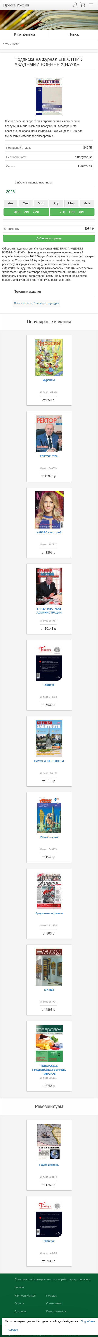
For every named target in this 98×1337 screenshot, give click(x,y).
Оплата (19, 1303)
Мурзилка (49, 380)
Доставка (20, 1311)
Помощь (51, 1295)
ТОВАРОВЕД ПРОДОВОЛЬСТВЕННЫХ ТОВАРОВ (49, 1069)
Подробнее (88, 1321)
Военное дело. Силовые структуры (36, 303)
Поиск (73, 34)
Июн (87, 203)
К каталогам (24, 34)
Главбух (49, 684)
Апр (56, 203)
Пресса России (16, 5)
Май (71, 203)
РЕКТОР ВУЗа (49, 456)
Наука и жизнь (49, 1164)
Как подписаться (25, 1295)
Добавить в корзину (49, 238)
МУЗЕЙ (49, 989)
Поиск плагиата (56, 1311)
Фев (26, 203)
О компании (53, 1303)
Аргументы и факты (49, 913)
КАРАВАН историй (49, 532)
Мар (41, 203)
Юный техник (49, 837)
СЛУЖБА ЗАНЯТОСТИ (49, 761)
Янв (11, 203)
